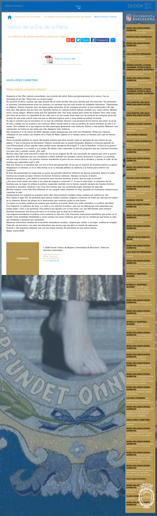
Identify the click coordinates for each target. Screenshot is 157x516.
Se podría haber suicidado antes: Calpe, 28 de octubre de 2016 (139, 367)
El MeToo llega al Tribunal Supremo (139, 106)
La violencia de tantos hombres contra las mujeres (67, 16)
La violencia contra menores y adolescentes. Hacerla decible (139, 400)
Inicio (9, 17)
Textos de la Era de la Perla (28, 16)
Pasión (147, 200)
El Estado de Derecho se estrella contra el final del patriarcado (138, 219)
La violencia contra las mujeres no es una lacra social (140, 446)
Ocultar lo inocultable (135, 39)
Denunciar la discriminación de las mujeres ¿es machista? (139, 82)
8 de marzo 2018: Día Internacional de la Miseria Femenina (139, 230)
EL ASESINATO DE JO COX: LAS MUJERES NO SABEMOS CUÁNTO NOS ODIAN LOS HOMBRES (139, 412)
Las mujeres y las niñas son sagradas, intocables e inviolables (138, 128)
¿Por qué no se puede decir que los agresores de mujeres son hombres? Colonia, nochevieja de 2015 (139, 471)
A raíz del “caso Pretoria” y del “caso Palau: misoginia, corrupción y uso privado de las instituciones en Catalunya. (139, 291)
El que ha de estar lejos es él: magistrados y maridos (139, 117)
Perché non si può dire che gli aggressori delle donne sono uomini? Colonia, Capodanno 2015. (139, 458)
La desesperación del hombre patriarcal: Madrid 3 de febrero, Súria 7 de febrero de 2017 (140, 338)
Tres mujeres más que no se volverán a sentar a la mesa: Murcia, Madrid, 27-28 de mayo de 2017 (140, 266)
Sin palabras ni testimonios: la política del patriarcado (137, 326)
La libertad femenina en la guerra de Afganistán (137, 47)
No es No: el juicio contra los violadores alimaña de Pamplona (139, 391)
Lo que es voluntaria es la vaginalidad (138, 153)
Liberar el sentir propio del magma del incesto (137, 97)
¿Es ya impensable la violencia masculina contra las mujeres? (139, 209)
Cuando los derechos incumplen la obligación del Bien (138, 58)
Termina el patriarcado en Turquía (136, 358)
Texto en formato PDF (65, 58)
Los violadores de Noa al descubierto (140, 180)
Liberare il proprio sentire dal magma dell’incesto (138, 73)
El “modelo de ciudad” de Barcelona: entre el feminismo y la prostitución (139, 278)
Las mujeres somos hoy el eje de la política (140, 31)
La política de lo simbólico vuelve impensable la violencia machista (140, 315)
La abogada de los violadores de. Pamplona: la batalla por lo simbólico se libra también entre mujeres (140, 379)
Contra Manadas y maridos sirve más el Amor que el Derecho (139, 171)
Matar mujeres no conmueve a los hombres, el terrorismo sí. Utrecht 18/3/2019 (139, 192)
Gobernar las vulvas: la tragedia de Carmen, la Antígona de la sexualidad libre (139, 434)
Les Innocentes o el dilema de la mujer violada (140, 349)
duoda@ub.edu (54, 261)
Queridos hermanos (135, 481)
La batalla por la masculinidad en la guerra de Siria (139, 304)
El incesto (141, 248)
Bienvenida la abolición (136, 137)
